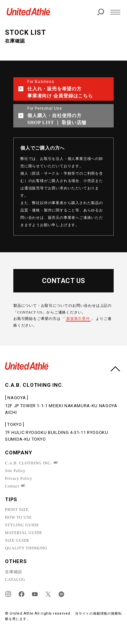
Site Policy (15, 470)
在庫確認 (13, 571)
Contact (12, 486)
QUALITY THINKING (26, 548)
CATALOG (15, 579)
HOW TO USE (18, 517)
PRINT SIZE (17, 509)
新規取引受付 (78, 319)
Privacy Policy (18, 478)
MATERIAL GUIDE (23, 532)
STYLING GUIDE (22, 525)
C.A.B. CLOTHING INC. (28, 463)
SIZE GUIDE (17, 540)
